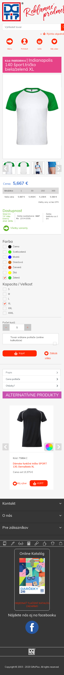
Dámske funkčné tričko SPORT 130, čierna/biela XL (30, 465)
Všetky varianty (15, 227)
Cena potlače (13, 379)
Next (58, 168)
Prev (6, 168)
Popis (9, 372)
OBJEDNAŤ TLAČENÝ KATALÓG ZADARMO (32, 605)
